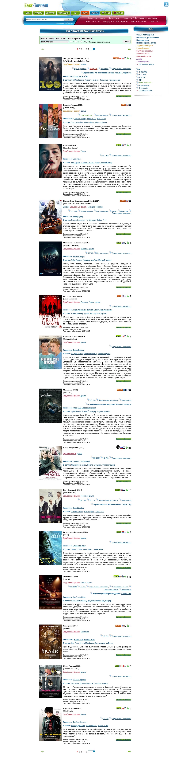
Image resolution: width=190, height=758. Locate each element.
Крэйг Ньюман (106, 310)
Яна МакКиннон (77, 80)
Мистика (84, 249)
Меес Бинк (87, 549)
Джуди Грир (106, 601)
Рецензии (127, 18)
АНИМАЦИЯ (63, 13)
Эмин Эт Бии (76, 549)
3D (152, 80)
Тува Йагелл (76, 411)
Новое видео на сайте (146, 43)
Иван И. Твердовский (81, 461)
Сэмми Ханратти (78, 220)
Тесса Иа (75, 683)
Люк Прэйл (75, 162)
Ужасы (83, 151)
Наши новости (139, 22)
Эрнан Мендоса (86, 683)
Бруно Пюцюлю (104, 354)
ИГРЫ (106, 13)
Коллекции (114, 18)
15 (73, 42)
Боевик (66, 207)
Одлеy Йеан (89, 122)
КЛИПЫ (118, 13)
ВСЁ (28, 13)
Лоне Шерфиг (78, 508)
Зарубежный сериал (144, 46)
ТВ (75, 13)
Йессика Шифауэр (123, 404)
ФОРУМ (95, 13)
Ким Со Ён (91, 119)
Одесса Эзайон (77, 122)
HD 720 (152, 77)
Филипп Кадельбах (80, 76)
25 (78, 42)
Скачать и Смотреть (123, 96)
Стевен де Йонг (79, 546)
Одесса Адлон (101, 122)
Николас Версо (79, 256)
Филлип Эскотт (93, 310)
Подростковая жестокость (120, 69)
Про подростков (79, 69)
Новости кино (93, 22)
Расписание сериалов (146, 18)
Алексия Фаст (91, 726)
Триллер (99, 207)
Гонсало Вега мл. (101, 683)
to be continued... (152, 82)
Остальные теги (145, 91)
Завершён (92, 69)
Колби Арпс (91, 220)
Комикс (113, 211)
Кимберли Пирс (79, 597)
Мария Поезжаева (78, 465)
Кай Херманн (116, 73)
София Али (101, 220)
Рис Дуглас (102, 313)
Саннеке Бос (98, 549)
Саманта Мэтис (87, 162)
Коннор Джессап (78, 726)
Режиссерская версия (118, 587)
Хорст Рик (127, 73)
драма (83, 64)
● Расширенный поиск (64, 23)
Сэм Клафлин (77, 512)
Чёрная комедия (85, 211)
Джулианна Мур (94, 601)
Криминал (85, 632)
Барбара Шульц (90, 354)
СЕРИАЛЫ (50, 13)
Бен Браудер (78, 216)
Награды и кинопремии (115, 22)
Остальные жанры (146, 64)
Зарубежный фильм (144, 51)
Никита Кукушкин (94, 465)
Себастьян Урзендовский (109, 80)
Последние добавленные (147, 37)
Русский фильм (142, 54)
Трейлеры (154, 22)
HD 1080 (152, 74)
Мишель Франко (79, 680)
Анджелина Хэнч (91, 80)
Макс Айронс (89, 512)
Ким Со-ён (101, 119)
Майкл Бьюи (103, 726)
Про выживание (101, 211)
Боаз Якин (77, 159)
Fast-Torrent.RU (39, 5)
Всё (151, 29)
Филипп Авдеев (108, 465)
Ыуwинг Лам (89, 640)
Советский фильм (143, 56)
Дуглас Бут (99, 512)
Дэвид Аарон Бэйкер (103, 162)
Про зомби (152, 88)
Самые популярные (145, 35)
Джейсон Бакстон (80, 722)
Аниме (139, 59)
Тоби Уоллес (76, 260)
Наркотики (103, 69)
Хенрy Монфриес (87, 643)
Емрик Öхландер (89, 411)
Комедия (91, 207)
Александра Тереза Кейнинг (84, 408)
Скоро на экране (96, 18)
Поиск (126, 42)
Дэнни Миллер (77, 313)
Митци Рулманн (104, 260)
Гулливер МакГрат (90, 260)
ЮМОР (85, 13)
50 (84, 42)
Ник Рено (75, 643)
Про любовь (152, 85)
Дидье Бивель (78, 350)
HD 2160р (152, 72)
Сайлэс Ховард (80, 119)
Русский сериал (142, 48)
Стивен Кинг (126, 594)
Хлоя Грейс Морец (79, 601)
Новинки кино (142, 40)
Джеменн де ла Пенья (104, 643)
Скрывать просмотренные (99, 42)
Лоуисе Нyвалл (103, 411)
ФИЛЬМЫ (38, 13)
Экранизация (125, 400)
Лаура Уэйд (126, 504)
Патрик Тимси (77, 354)
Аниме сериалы (142, 62)
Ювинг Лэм (78, 640)
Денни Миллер (90, 313)
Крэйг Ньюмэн (80, 310)
